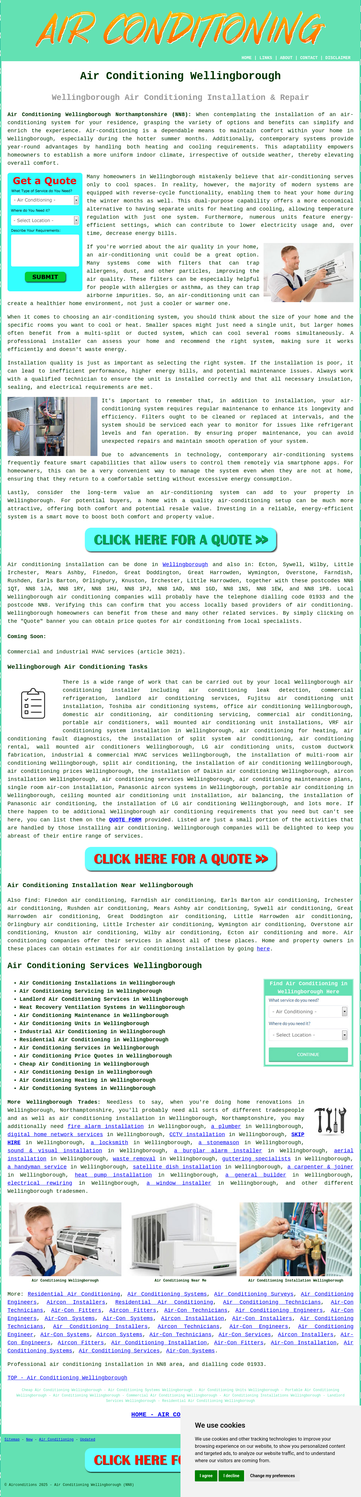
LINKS (265, 58)
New (29, 1440)
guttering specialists (256, 1159)
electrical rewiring (39, 1183)
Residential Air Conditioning (74, 1294)
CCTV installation (197, 1135)
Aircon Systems (119, 1335)
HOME (247, 58)
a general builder (255, 1175)
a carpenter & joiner (320, 1167)
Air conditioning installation (55, 565)
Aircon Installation (192, 1319)
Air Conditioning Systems (167, 1294)
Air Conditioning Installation (159, 1343)
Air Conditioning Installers (100, 1327)
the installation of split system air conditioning (204, 739)
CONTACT (309, 58)
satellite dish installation (177, 1167)
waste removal (134, 1159)
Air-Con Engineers (259, 1327)
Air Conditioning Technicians (272, 1302)
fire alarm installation (105, 1127)
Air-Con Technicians (195, 1310)
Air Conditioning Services (119, 1351)
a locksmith (109, 1143)
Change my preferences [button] (272, 1475)
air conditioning (323, 605)
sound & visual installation (54, 1151)
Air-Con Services (245, 1335)
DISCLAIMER (338, 58)
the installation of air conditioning (241, 763)
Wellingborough (185, 565)
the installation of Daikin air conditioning (208, 771)
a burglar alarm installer (218, 1151)
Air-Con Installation (303, 1343)
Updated (87, 1440)
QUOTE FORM (125, 820)
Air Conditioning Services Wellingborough (104, 966)
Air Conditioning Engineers (279, 1310)
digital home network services (55, 1135)
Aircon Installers (76, 1302)
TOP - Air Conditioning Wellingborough (67, 1378)
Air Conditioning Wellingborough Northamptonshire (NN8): (99, 115)
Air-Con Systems (70, 1319)
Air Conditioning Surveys (254, 1294)
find (31, 900)
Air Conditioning (56, 1440)
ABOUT (286, 58)
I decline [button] (231, 1475)
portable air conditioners (105, 723)
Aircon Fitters (132, 1310)
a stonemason (218, 1143)
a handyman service (37, 1167)
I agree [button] (206, 1475)
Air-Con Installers (262, 1319)
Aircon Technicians (188, 1327)
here (263, 949)
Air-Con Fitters (76, 1310)
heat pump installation (113, 1175)
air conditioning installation (106, 1118)
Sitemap (11, 1440)
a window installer (179, 1183)
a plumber (226, 1127)
